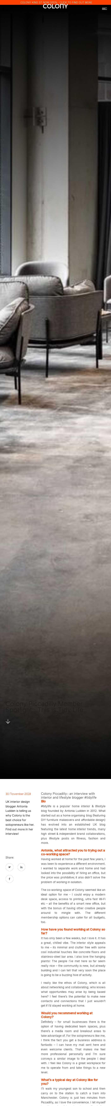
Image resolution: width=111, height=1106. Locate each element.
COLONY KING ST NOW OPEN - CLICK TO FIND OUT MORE (56, 2)
